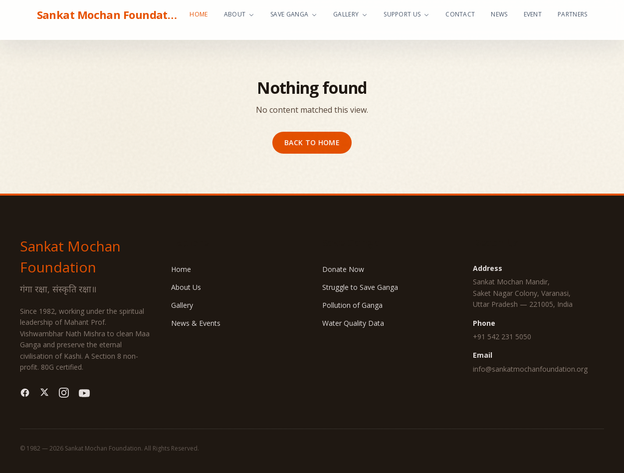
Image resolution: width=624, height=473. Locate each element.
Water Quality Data (353, 323)
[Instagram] (64, 393)
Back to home (312, 142)
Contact (460, 14)
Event (533, 14)
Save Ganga (293, 14)
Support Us (406, 14)
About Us (186, 287)
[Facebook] (25, 393)
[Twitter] (44, 393)
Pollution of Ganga (352, 305)
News (499, 14)
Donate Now (343, 269)
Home (199, 14)
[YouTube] (84, 393)
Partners (572, 14)
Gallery (350, 14)
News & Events (195, 323)
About (239, 14)
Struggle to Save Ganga (360, 287)
